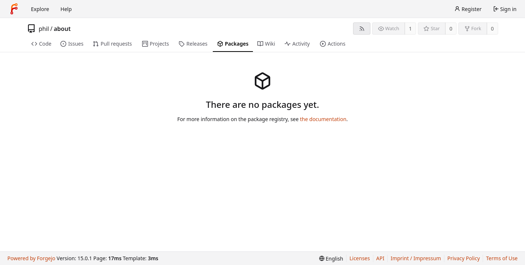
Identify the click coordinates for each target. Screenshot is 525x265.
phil (44, 28)
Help (66, 9)
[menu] (331, 258)
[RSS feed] (361, 28)
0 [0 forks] (492, 28)
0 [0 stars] (451, 28)
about (62, 28)
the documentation (323, 119)
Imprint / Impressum (416, 258)
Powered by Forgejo (31, 258)
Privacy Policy (463, 258)
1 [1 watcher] (410, 28)
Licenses (359, 258)
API (380, 258)
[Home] (14, 8)
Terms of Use (502, 258)
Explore (40, 9)
